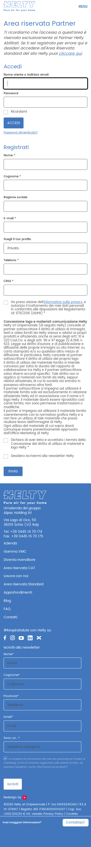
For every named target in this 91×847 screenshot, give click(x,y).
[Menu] (83, 6)
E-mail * (10, 219)
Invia (13, 471)
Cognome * (12, 177)
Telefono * (11, 261)
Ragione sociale (15, 198)
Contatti (10, 617)
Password (11, 93)
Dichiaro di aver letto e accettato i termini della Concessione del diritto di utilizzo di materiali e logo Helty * (48, 443)
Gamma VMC (15, 551)
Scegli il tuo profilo (17, 239)
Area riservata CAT (19, 568)
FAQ (7, 609)
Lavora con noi (16, 576)
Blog (7, 601)
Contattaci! (75, 822)
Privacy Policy (53, 814)
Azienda (10, 543)
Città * (8, 281)
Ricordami (19, 112)
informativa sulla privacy (63, 302)
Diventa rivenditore (19, 560)
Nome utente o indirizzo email (26, 75)
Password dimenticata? (21, 132)
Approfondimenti (18, 592)
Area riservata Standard (23, 584)
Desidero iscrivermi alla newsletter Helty (42, 456)
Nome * (9, 156)
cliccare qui (70, 53)
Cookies (72, 814)
